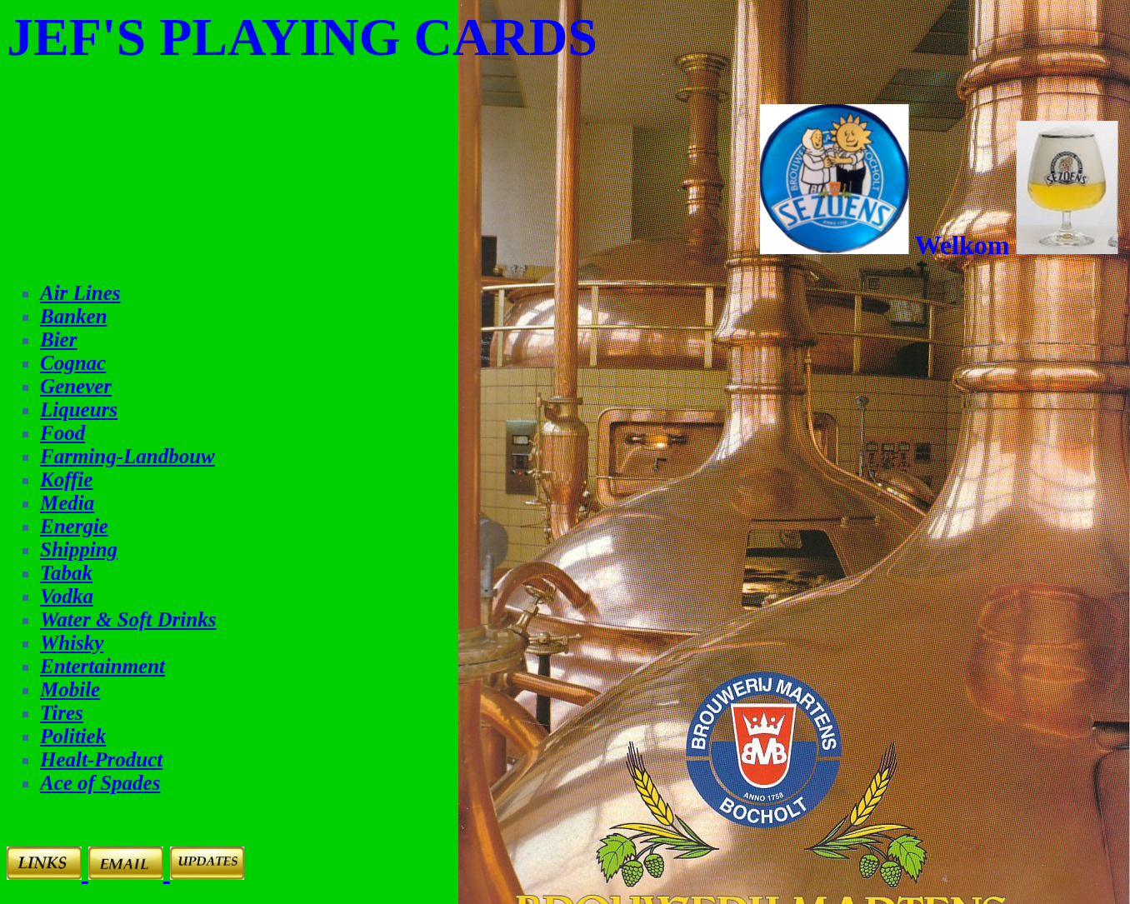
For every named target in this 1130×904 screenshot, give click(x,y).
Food (62, 433)
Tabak (66, 573)
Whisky (71, 643)
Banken (74, 316)
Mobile (70, 689)
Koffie (66, 479)
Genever (76, 386)
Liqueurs (79, 409)
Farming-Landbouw (127, 456)
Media (67, 503)
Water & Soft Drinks (128, 619)
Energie (74, 526)
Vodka (66, 596)
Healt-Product (101, 759)
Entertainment (102, 666)
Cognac (73, 363)
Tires (61, 713)
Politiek (73, 736)
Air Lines (80, 293)
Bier (58, 339)
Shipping (79, 549)
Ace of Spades (100, 783)
